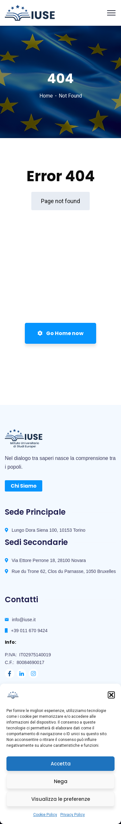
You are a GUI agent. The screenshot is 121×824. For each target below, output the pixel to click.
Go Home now (60, 333)
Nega (60, 781)
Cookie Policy (45, 814)
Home (46, 96)
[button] (111, 695)
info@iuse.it (23, 619)
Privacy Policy (72, 814)
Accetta (61, 763)
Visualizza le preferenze (60, 799)
